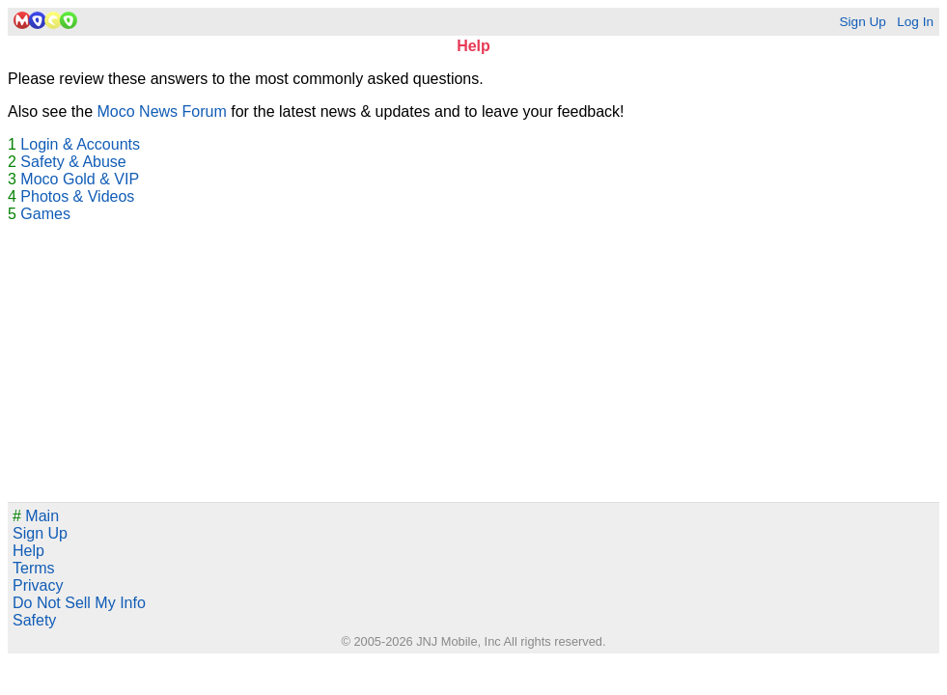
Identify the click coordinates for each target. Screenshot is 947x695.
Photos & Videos (77, 196)
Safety (34, 620)
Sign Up (862, 21)
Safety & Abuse (72, 161)
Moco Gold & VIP (79, 179)
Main (36, 516)
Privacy (38, 585)
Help (28, 550)
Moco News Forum (162, 111)
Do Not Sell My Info (79, 603)
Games (45, 214)
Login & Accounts (80, 144)
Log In (915, 21)
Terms (34, 568)
